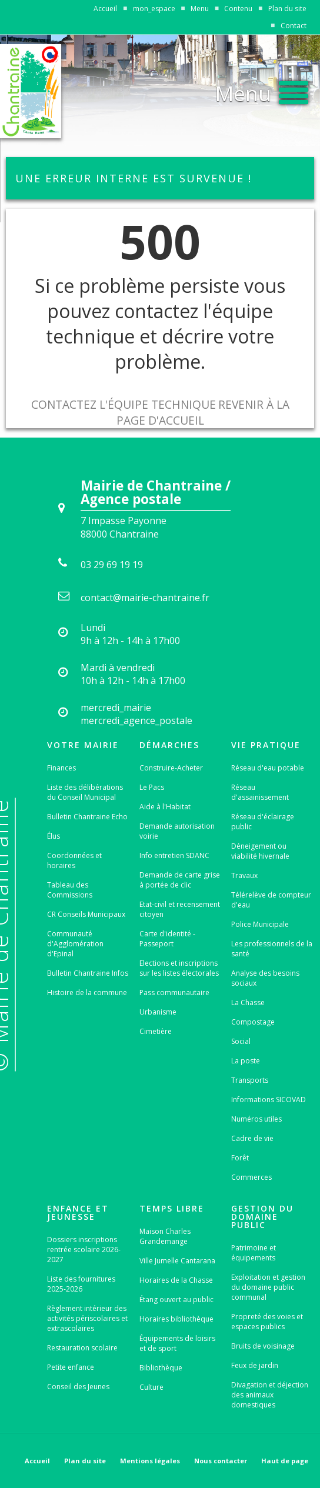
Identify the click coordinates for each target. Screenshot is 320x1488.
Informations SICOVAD (268, 1100)
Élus (53, 836)
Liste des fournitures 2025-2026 (81, 1284)
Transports (249, 1080)
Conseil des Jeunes (78, 1387)
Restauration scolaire (82, 1348)
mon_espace (154, 9)
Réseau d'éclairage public (262, 822)
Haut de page (284, 1460)
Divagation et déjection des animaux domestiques (269, 1395)
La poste (245, 1061)
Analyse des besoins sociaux (265, 978)
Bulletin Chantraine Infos (87, 973)
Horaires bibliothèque (176, 1319)
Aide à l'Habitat (165, 807)
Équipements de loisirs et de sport (177, 1343)
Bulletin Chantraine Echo (87, 817)
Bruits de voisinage (263, 1346)
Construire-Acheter (171, 768)
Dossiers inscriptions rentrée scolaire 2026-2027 (84, 1250)
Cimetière (155, 1031)
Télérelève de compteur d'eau (271, 900)
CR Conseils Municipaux (86, 914)
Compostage (253, 1022)
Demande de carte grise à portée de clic (179, 880)
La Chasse (248, 1002)
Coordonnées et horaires (74, 860)
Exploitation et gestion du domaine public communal (268, 1287)
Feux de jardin (254, 1365)
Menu (200, 9)
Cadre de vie (252, 1138)
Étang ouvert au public (176, 1299)
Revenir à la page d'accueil (202, 412)
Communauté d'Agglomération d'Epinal (75, 944)
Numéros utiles (256, 1119)
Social (241, 1041)
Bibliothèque (160, 1368)
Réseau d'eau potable (267, 768)
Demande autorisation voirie (177, 831)
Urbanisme (157, 1012)
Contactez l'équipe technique (123, 404)
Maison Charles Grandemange (165, 1236)
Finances (61, 768)
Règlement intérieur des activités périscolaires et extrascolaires (87, 1318)
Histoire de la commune (87, 992)
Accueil (105, 9)
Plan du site (287, 9)
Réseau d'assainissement (260, 792)
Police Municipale (260, 924)
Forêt (240, 1158)
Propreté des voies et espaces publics (267, 1322)
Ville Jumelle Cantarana (177, 1261)
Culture (151, 1387)
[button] (261, 90)
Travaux (244, 875)
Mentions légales (150, 1460)
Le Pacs (151, 787)
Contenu (238, 9)
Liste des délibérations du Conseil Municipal (85, 792)
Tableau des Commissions (69, 890)
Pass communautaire (174, 992)
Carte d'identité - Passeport (167, 939)
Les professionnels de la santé (271, 949)
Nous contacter (220, 1460)
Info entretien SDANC (174, 855)
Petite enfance (70, 1367)
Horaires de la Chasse (176, 1280)
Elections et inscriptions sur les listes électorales (179, 968)
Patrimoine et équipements (253, 1253)
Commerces (251, 1177)
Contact (293, 26)
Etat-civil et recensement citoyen (179, 909)
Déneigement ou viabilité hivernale (260, 851)
